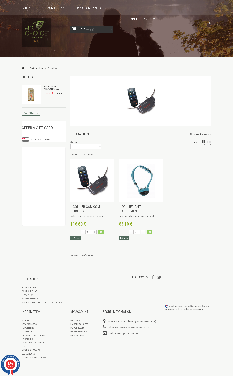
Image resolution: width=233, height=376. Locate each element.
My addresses (77, 328)
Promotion (27, 295)
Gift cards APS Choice (40, 139)
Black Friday (54, 8)
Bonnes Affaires (30, 299)
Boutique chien (29, 287)
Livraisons (27, 339)
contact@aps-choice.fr (126, 333)
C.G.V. (24, 346)
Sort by (73, 142)
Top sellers (28, 328)
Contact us (28, 331)
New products (29, 324)
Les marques (28, 354)
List (209, 142)
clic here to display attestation (189, 309)
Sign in (134, 19)
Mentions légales (31, 350)
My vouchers (77, 335)
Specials (30, 77)
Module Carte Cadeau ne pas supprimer (42, 302)
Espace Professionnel (33, 343)
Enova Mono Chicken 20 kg (51, 88)
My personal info (79, 331)
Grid (203, 142)
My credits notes (79, 324)
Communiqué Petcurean (34, 357)
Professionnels (89, 8)
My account (79, 312)
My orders (75, 320)
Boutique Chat (29, 291)
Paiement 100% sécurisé (34, 335)
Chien (26, 8)
